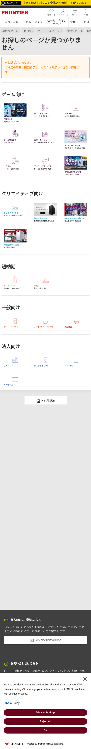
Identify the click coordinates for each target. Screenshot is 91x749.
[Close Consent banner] (85, 679)
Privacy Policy (12, 703)
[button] (11, 22)
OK (46, 730)
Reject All (45, 721)
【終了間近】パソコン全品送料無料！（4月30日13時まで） (57, 3)
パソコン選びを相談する (45, 640)
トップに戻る (45, 401)
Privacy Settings (45, 712)
